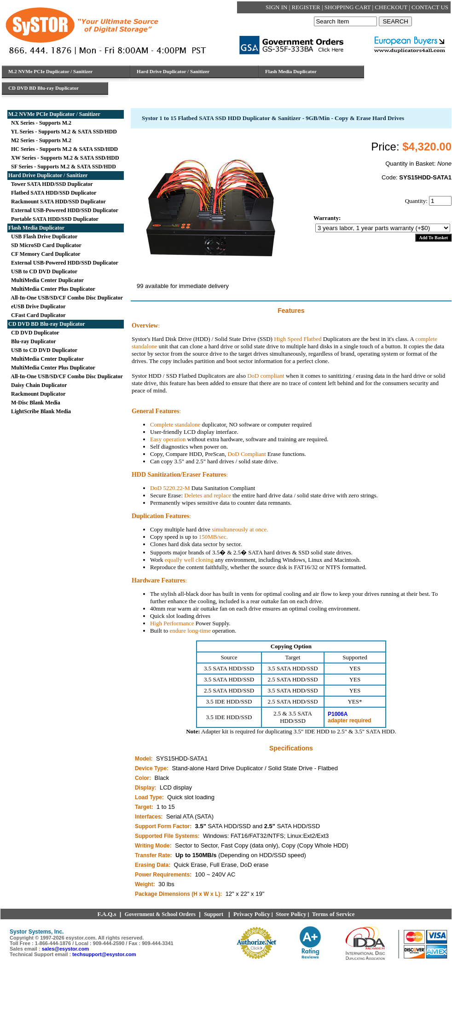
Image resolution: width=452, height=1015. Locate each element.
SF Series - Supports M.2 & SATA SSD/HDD (62, 166)
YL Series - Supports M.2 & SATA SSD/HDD (62, 131)
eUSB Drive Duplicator (37, 306)
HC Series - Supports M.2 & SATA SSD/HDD (63, 149)
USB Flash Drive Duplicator (42, 236)
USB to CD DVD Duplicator (42, 271)
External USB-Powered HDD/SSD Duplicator (63, 210)
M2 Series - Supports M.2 (39, 140)
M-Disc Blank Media (34, 402)
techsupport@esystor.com (104, 954)
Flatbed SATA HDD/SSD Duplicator (52, 193)
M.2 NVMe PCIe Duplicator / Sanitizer (54, 114)
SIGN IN (277, 7)
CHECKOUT (392, 7)
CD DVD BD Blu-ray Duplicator (46, 324)
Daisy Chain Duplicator (37, 385)
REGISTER (307, 7)
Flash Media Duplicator (36, 228)
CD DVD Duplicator (33, 332)
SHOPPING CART (348, 7)
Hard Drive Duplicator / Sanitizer (47, 175)
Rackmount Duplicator (36, 394)
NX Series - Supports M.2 (39, 123)
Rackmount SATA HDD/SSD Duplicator (57, 201)
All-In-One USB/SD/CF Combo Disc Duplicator (65, 297)
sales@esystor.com (65, 949)
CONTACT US (429, 7)
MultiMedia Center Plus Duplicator (51, 289)
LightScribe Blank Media (39, 411)
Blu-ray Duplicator (32, 341)
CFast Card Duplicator (37, 315)
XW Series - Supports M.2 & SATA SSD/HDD (63, 158)
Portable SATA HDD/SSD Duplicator (53, 219)
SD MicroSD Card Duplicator (44, 245)
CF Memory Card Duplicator (44, 254)
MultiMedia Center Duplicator (46, 280)
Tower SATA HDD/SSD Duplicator (50, 184)
